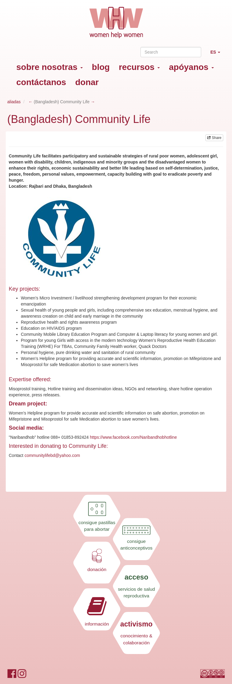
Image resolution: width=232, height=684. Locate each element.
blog (101, 67)
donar (87, 82)
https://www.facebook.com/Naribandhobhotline (133, 437)
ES (217, 55)
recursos (139, 67)
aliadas (14, 101)
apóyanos (191, 67)
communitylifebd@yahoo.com (52, 455)
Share (214, 138)
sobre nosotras (49, 67)
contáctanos (41, 82)
